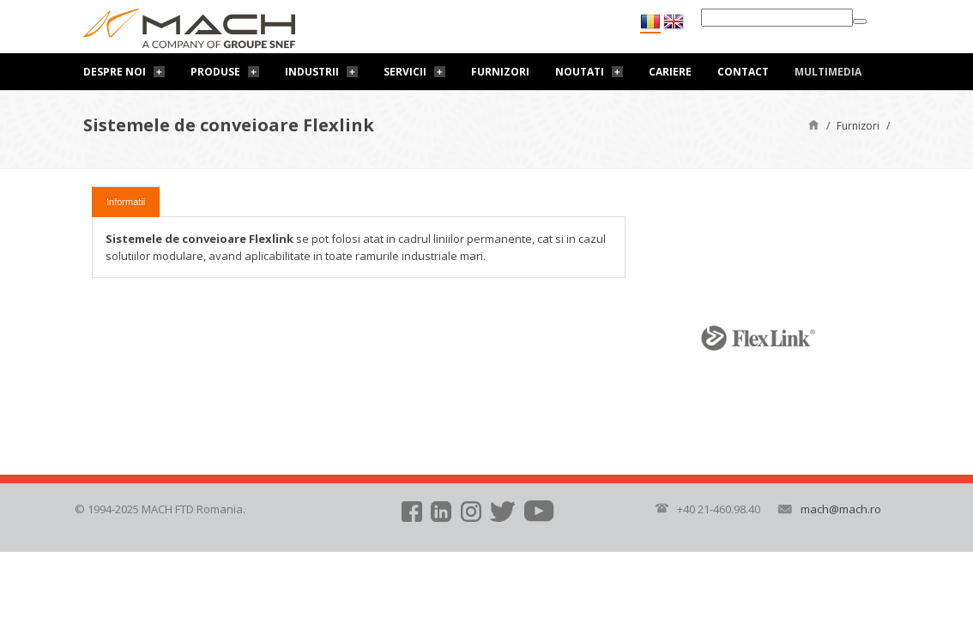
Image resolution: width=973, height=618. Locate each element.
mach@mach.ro (841, 509)
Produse (215, 71)
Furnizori (500, 71)
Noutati (579, 71)
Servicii (405, 71)
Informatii (125, 202)
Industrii (312, 71)
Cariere (670, 71)
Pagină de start (813, 124)
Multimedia (828, 71)
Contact (743, 71)
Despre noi (114, 71)
